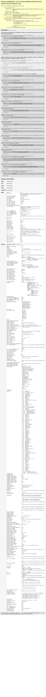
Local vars (6, 49)
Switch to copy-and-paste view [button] (12, 31)
